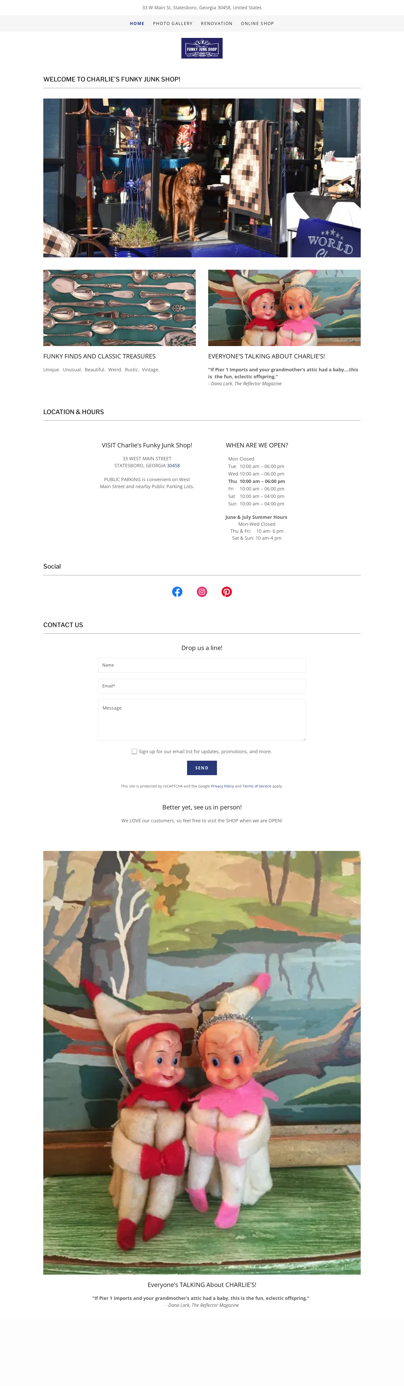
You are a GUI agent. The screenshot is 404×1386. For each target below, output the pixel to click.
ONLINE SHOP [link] (257, 23)
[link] (202, 48)
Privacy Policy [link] (222, 786)
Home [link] (137, 23)
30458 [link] (173, 465)
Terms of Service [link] (257, 786)
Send (202, 768)
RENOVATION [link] (217, 23)
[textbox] (202, 665)
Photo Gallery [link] (173, 23)
